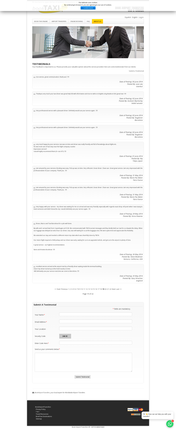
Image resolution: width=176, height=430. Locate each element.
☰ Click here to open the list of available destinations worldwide (58, 2)
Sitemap (39, 419)
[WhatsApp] (169, 423)
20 (106, 289)
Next (113, 289)
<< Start (57, 289)
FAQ (88, 21)
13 (89, 289)
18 (101, 289)
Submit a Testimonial (136, 71)
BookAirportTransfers (42, 392)
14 (91, 289)
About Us (97, 21)
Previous (64, 289)
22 (110, 289)
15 (94, 289)
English (134, 17)
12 (87, 289)
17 (98, 289)
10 (82, 289)
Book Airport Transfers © (81, 427)
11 (84, 289)
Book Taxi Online (41, 21)
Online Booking (76, 21)
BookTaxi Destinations (44, 416)
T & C (37, 412)
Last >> (119, 289)
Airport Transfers (59, 21)
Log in (141, 17)
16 (96, 289)
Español (128, 17)
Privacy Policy (41, 409)
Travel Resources (42, 414)
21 (108, 289)
